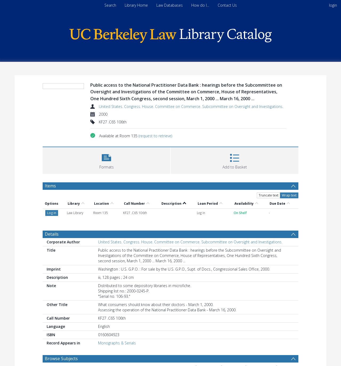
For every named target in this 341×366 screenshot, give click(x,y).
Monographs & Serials (117, 342)
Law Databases (169, 5)
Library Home (136, 5)
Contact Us (227, 5)
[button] (106, 159)
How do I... (200, 5)
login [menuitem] (333, 5)
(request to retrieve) (155, 135)
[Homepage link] (170, 34)
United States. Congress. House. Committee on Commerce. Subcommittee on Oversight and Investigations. (191, 106)
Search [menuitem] (110, 5)
